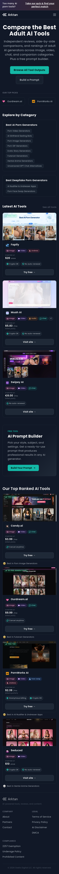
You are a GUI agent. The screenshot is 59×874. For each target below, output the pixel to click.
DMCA (35, 832)
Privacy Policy (40, 822)
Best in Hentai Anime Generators (23, 786)
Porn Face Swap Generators (21, 191)
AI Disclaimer (39, 827)
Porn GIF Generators (17, 146)
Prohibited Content (13, 856)
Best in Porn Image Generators (22, 563)
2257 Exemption (12, 846)
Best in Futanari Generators (20, 637)
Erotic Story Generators (19, 151)
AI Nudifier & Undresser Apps (22, 186)
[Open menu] (54, 15)
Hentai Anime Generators (20, 161)
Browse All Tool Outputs (29, 70)
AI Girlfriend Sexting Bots (20, 136)
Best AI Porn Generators (21, 125)
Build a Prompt (29, 80)
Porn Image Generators (19, 141)
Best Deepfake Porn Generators (26, 180)
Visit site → (29, 342)
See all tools (49, 207)
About (6, 816)
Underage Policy (12, 851)
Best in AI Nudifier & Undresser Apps (24, 714)
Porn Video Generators (19, 131)
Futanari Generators (18, 156)
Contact (7, 827)
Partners (7, 822)
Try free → (29, 272)
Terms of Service (41, 816)
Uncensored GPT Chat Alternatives (25, 166)
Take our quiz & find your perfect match (39, 5)
